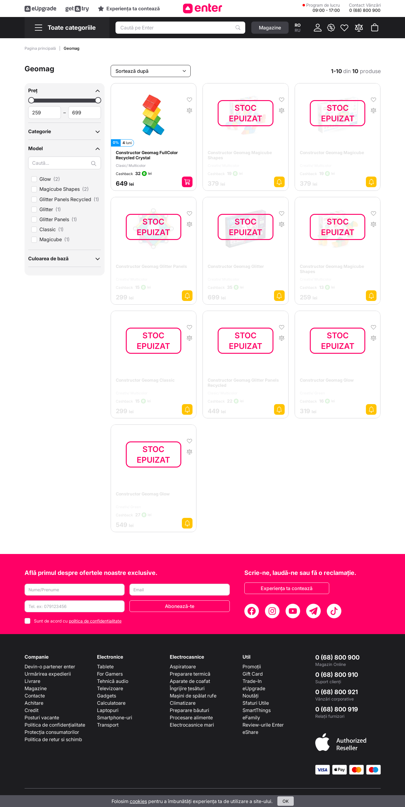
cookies (138, 801)
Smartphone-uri (114, 717)
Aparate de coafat (190, 681)
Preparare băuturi (189, 710)
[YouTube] (293, 611)
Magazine (36, 688)
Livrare (32, 681)
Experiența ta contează (287, 588)
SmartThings (257, 710)
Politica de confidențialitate (55, 725)
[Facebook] (251, 611)
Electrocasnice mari (192, 725)
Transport (108, 725)
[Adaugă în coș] (187, 182)
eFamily (251, 717)
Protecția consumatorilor (52, 732)
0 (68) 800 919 (336, 709)
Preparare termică (190, 674)
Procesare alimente (191, 717)
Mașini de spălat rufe (193, 696)
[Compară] (359, 28)
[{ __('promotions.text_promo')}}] (331, 27)
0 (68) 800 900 (337, 657)
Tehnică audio (112, 681)
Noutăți (251, 696)
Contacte (35, 696)
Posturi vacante (42, 717)
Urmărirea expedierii (48, 674)
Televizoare (110, 688)
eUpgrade (254, 688)
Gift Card (253, 674)
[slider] (31, 100)
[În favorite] (189, 99)
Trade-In (252, 681)
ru (297, 30)
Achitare (34, 703)
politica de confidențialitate (95, 620)
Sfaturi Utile (256, 703)
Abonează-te (179, 606)
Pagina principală (41, 48)
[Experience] (129, 8)
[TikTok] (334, 611)
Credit (31, 710)
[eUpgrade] (40, 8)
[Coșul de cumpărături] (375, 28)
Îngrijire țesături (187, 688)
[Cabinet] (318, 27)
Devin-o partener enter (50, 666)
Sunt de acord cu (78, 620)
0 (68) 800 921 (336, 692)
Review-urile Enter (263, 725)
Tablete (105, 666)
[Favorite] (344, 27)
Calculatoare (111, 703)
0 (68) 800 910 (336, 674)
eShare (250, 732)
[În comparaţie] (189, 109)
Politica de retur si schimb (53, 739)
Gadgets (106, 696)
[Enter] (202, 8)
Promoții (252, 666)
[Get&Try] (77, 8)
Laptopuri (108, 710)
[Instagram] (272, 611)
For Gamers (110, 674)
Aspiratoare (183, 666)
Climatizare (183, 703)
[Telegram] (313, 611)
